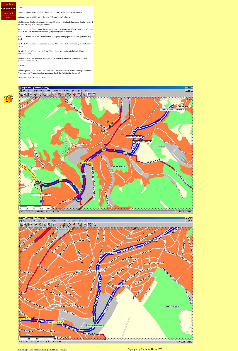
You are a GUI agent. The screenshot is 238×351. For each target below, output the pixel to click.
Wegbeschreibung (38, 349)
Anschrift (53, 349)
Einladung (22, 349)
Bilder (64, 349)
